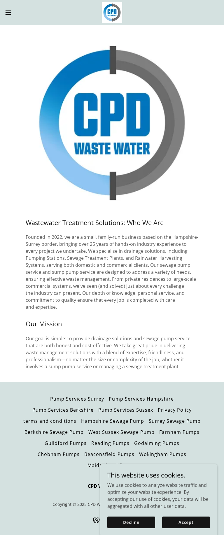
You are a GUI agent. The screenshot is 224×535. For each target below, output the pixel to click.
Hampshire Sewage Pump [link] (112, 421)
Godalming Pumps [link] (156, 443)
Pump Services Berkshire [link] (63, 410)
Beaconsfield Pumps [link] (109, 454)
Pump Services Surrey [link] (77, 399)
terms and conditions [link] (49, 421)
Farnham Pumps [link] (179, 432)
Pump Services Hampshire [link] (141, 399)
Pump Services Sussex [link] (125, 410)
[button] (18, 12)
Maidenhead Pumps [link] (112, 465)
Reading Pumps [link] (110, 443)
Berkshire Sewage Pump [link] (54, 432)
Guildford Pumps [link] (66, 443)
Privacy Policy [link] (175, 410)
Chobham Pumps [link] (59, 454)
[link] (112, 12)
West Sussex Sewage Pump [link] (121, 432)
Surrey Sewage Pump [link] (175, 421)
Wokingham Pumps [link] (162, 454)
